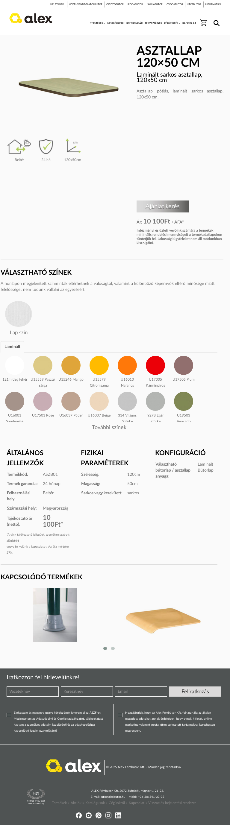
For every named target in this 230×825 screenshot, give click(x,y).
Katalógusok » (96, 803)
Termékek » (60, 803)
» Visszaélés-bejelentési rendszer (171, 803)
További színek (109, 427)
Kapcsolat (136, 803)
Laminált (12, 347)
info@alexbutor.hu (113, 796)
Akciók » (77, 803)
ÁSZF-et (95, 712)
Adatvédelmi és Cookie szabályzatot (60, 718)
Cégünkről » (118, 803)
